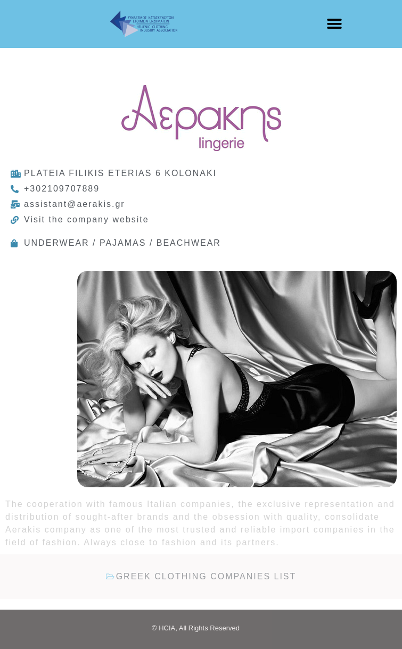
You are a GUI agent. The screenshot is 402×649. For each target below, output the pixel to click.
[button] (334, 24)
